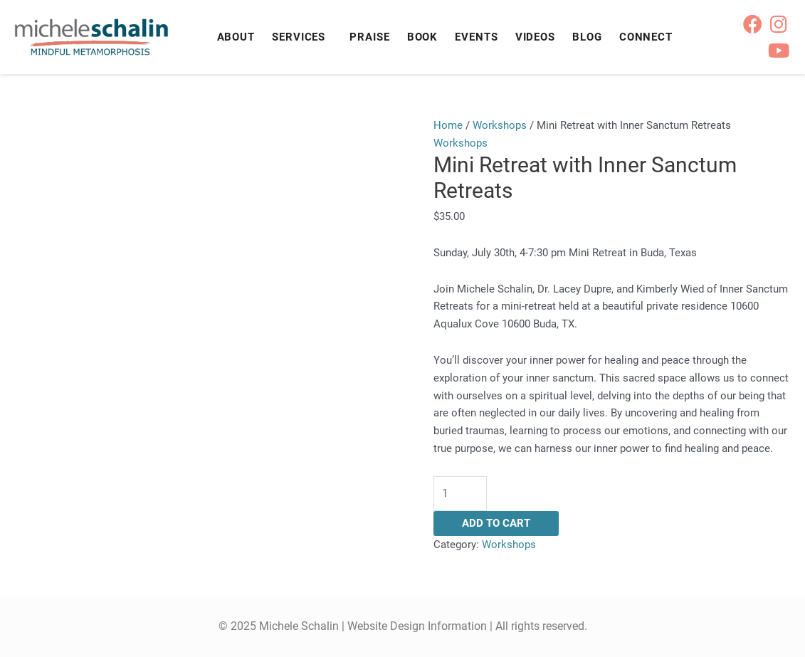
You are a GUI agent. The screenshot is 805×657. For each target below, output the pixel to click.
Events (476, 37)
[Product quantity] (460, 493)
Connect (646, 37)
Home (448, 125)
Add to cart (496, 523)
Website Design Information (417, 626)
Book (422, 37)
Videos (535, 37)
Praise (369, 37)
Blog (587, 37)
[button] (302, 37)
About (236, 37)
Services (298, 37)
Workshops (500, 125)
